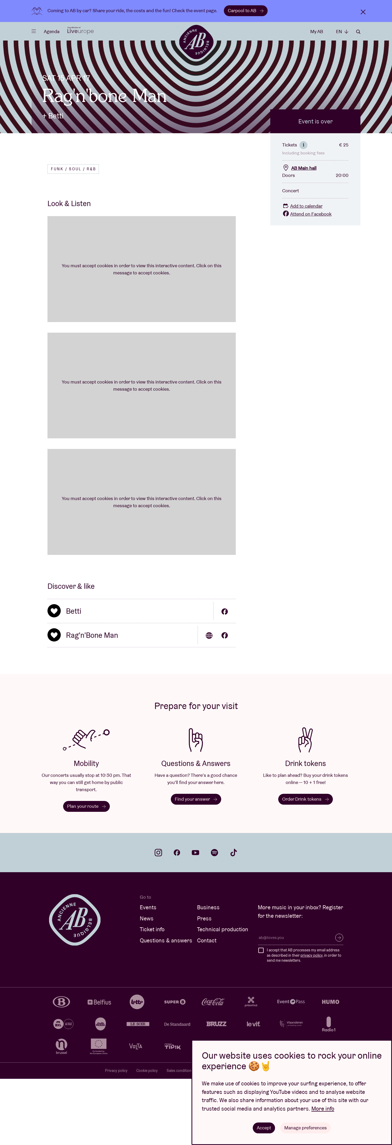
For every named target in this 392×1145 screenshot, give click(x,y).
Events (148, 973)
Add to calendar (302, 272)
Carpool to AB (246, 10)
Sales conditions (180, 1136)
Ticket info (152, 995)
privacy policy (311, 1021)
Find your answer (196, 865)
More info (322, 1108)
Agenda (51, 31)
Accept (264, 1128)
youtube (195, 919)
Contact (206, 1006)
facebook (177, 919)
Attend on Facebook (307, 280)
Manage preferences (306, 1128)
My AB (316, 31)
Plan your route (86, 872)
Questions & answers (166, 1006)
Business (208, 973)
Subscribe (339, 1004)
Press (204, 984)
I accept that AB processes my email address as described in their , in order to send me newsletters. (304, 1021)
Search (358, 32)
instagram (158, 919)
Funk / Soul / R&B (73, 235)
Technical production (222, 995)
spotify (214, 919)
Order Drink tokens (305, 865)
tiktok (233, 919)
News (147, 984)
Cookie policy (147, 1136)
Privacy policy (116, 1136)
